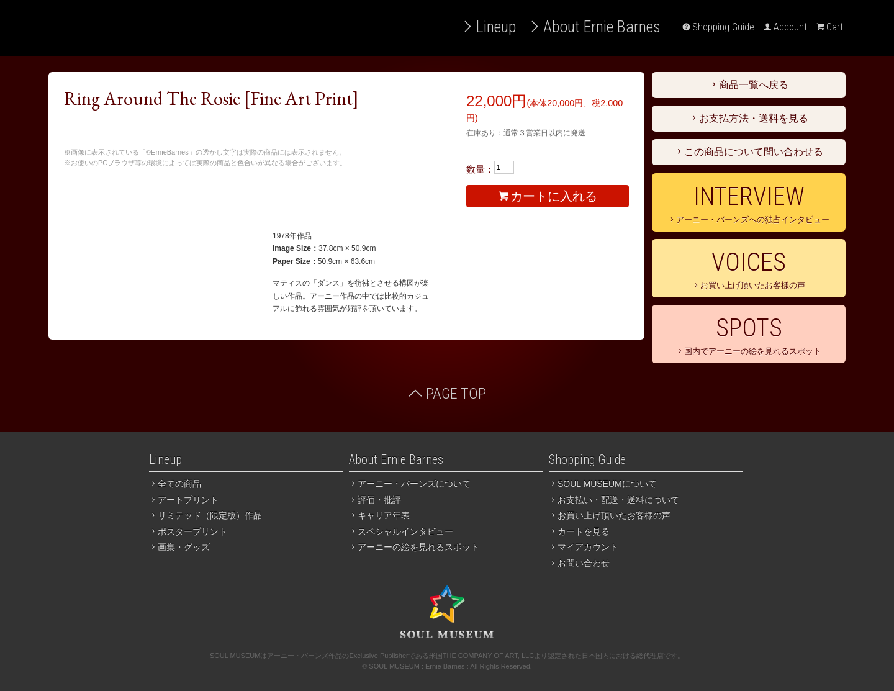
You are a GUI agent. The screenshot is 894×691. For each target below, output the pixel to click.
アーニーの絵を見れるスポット (414, 547)
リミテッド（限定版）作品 (205, 515)
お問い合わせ (579, 563)
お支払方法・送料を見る (748, 118)
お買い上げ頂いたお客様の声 (748, 269)
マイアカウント (583, 547)
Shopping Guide (718, 27)
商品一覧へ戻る (748, 84)
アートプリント (184, 500)
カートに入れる (548, 196)
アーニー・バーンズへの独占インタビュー (748, 203)
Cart (829, 27)
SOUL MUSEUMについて (603, 484)
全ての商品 (175, 484)
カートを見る (579, 531)
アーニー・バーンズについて (410, 484)
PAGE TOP (447, 393)
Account (785, 27)
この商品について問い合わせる (748, 152)
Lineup (488, 26)
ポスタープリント (188, 531)
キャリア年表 (379, 515)
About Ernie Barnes (594, 26)
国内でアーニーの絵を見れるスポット (748, 335)
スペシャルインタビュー (401, 531)
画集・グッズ (179, 547)
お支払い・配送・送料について (614, 500)
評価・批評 (375, 500)
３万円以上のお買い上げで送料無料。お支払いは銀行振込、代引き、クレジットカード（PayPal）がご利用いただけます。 (228, 195)
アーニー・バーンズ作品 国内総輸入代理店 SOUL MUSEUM (145, 28)
